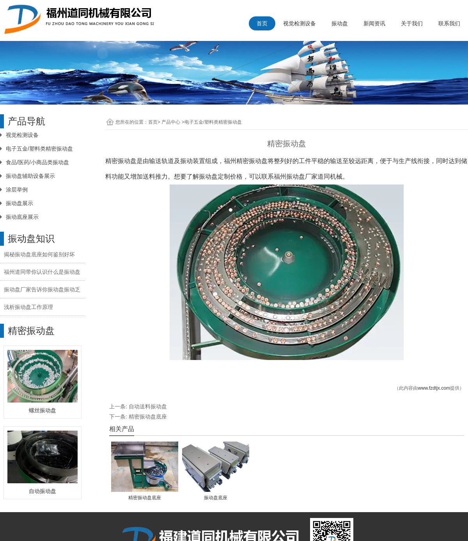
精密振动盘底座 (148, 416)
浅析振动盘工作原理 (28, 307)
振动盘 (340, 23)
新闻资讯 (374, 23)
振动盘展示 (19, 203)
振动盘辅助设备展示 (30, 176)
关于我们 (412, 23)
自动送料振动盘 (148, 406)
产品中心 (170, 122)
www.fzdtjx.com (434, 388)
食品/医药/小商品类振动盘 (37, 162)
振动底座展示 (22, 217)
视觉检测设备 (299, 23)
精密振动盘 (120, 161)
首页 (262, 23)
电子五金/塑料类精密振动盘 (39, 148)
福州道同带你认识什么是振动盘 (42, 272)
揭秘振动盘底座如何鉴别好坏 (39, 254)
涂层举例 (17, 189)
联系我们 (449, 23)
